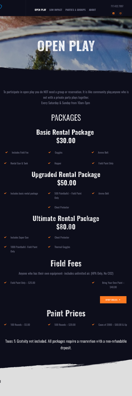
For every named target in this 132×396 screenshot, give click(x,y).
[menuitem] (40, 10)
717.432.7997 (117, 6)
